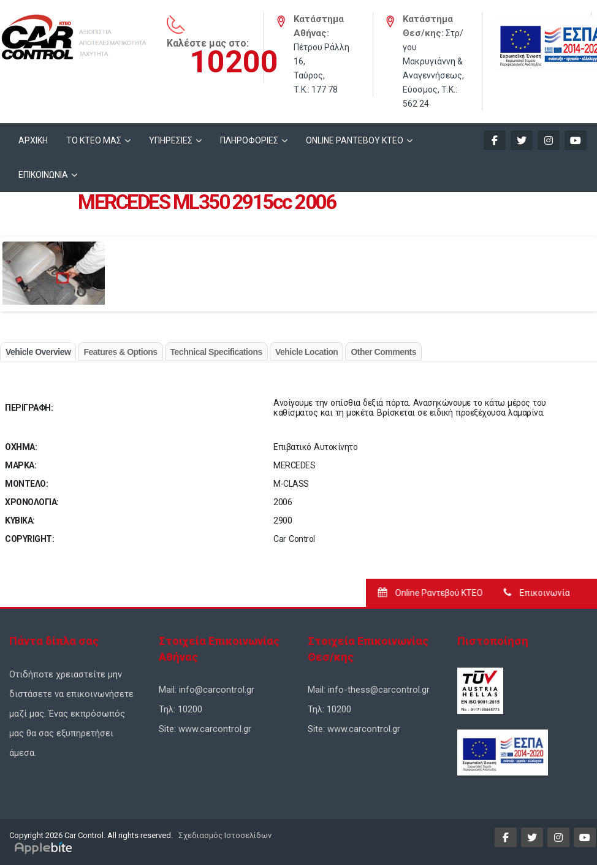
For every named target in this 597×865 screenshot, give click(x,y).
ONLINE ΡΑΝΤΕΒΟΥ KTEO (354, 140)
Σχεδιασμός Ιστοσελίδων (224, 835)
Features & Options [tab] (120, 352)
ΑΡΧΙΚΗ (33, 140)
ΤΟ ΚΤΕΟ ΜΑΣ (93, 140)
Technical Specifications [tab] (216, 352)
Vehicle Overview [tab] (38, 352)
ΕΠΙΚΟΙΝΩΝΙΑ (43, 175)
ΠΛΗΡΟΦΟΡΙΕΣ (249, 140)
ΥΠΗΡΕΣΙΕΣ (170, 140)
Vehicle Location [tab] (306, 352)
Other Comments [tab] (383, 352)
